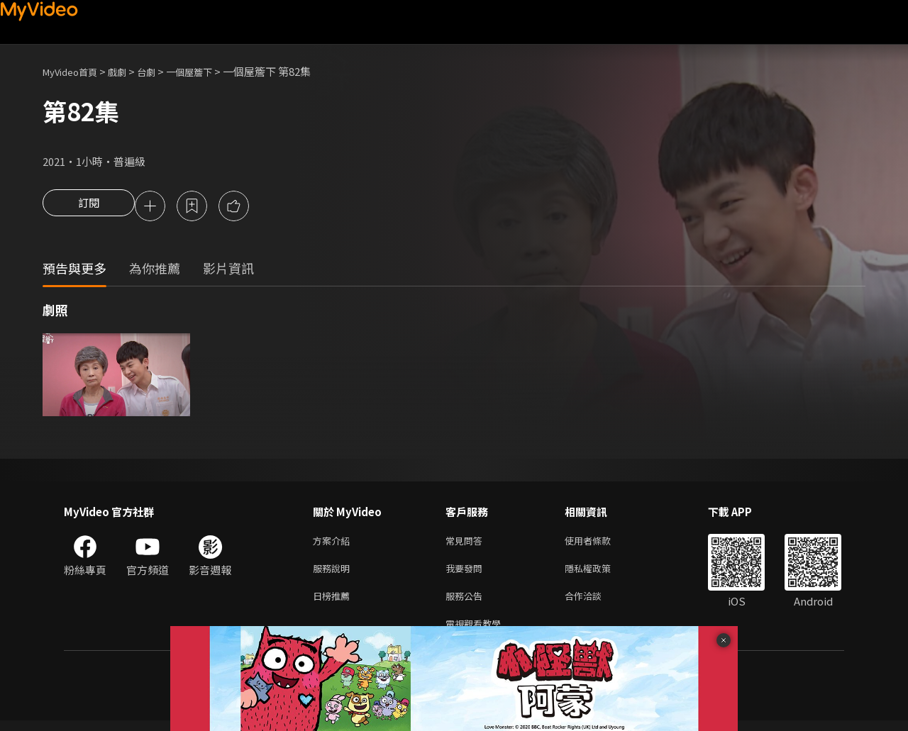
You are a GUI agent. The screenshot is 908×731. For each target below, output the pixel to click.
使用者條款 (599, 543)
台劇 (160, 71)
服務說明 (334, 573)
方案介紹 (334, 543)
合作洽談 (594, 603)
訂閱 (88, 207)
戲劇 (128, 71)
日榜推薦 (334, 603)
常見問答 (466, 543)
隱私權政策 (599, 573)
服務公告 (466, 603)
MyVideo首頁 (75, 71)
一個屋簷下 (208, 71)
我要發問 (466, 573)
